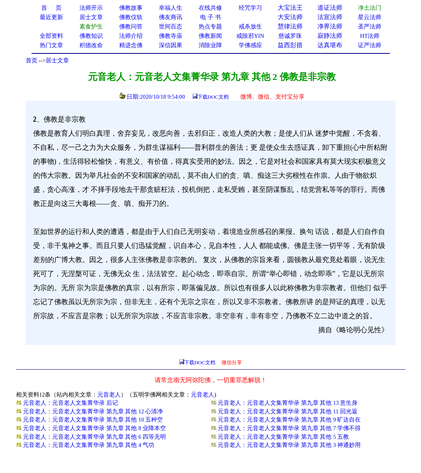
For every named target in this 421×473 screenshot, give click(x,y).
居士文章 (57, 60)
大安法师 (290, 17)
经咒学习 (250, 8)
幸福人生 (170, 8)
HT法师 (370, 36)
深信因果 (170, 45)
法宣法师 (329, 17)
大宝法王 (290, 7)
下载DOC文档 (212, 97)
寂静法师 (329, 35)
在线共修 (210, 8)
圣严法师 (369, 26)
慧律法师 (290, 26)
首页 (31, 60)
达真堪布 (329, 45)
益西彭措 (290, 45)
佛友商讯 (170, 17)
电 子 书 (210, 17)
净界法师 (329, 26)
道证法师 (329, 7)
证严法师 (369, 45)
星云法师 (369, 17)
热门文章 (51, 45)
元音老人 (109, 395)
